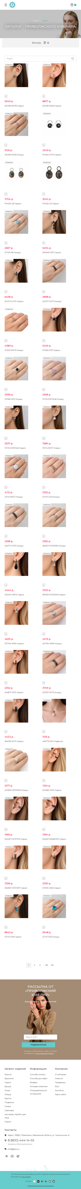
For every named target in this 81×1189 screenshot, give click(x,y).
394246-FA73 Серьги (51, 252)
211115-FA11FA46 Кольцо (53, 399)
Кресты (8, 1098)
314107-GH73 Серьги (14, 301)
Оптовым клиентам (38, 1086)
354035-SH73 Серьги (14, 741)
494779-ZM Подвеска (52, 741)
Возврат (33, 1082)
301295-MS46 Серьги (51, 106)
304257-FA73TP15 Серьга (16, 839)
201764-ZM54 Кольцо (52, 643)
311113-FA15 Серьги (13, 937)
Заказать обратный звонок (20, 1144)
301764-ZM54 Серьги (14, 643)
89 (46, 965)
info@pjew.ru (13, 1149)
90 (52, 965)
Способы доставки (38, 1078)
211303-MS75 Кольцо (14, 350)
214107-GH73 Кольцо (51, 301)
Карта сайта (60, 1094)
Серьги (8, 1082)
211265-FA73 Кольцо (13, 399)
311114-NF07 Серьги (51, 448)
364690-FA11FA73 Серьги (16, 888)
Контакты (59, 1090)
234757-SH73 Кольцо (51, 692)
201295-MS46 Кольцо (14, 155)
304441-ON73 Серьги (14, 595)
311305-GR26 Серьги (51, 888)
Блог (57, 1086)
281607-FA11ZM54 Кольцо (54, 546)
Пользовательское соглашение (41, 1186)
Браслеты (9, 1078)
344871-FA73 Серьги (14, 692)
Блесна (8, 1074)
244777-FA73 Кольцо (14, 546)
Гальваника (60, 1082)
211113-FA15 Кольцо (50, 937)
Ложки (8, 1106)
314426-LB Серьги (50, 203)
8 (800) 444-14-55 (21, 1140)
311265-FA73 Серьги (51, 350)
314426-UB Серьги (13, 203)
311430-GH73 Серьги (51, 155)
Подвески (9, 1102)
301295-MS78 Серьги (14, 106)
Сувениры (9, 1110)
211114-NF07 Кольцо (14, 497)
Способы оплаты (37, 1074)
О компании (60, 1074)
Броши (8, 1086)
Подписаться (38, 1045)
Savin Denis (26, 1177)
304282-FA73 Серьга (51, 790)
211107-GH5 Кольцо (51, 497)
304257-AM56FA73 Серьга (54, 839)
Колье (7, 1090)
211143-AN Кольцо (13, 252)
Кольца (8, 1094)
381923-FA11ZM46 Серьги (53, 595)
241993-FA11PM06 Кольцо (16, 790)
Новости (59, 1078)
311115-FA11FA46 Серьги (15, 448)
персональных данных (45, 1053)
